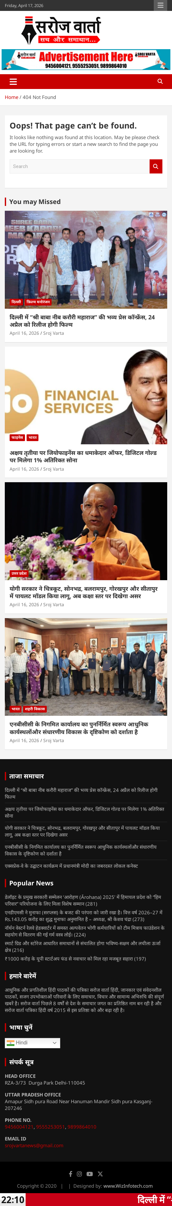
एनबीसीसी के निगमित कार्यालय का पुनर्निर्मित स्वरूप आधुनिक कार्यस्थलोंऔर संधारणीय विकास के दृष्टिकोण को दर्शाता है (79, 727)
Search (156, 166)
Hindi (17, 1043)
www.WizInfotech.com (128, 1186)
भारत (33, 437)
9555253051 (50, 1126)
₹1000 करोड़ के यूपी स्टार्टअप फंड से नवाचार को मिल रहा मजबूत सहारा (69, 958)
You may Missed (35, 201)
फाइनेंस (17, 437)
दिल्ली (16, 302)
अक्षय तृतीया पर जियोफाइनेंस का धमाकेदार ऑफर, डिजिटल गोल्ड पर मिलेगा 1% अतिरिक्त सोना (83, 456)
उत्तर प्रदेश (19, 573)
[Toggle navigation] (13, 81)
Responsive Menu (160, 5)
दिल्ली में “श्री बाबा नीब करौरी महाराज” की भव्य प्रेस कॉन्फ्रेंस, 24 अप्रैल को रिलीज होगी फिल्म (82, 320)
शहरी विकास (35, 709)
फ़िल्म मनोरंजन (38, 302)
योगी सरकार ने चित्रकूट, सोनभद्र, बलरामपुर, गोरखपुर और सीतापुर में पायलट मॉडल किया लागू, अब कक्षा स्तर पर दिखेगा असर (84, 592)
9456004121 (19, 1126)
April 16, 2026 (24, 333)
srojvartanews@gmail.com (34, 1145)
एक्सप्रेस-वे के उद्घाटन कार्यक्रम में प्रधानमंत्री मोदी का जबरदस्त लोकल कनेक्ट (71, 866)
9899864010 (82, 1126)
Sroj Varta (53, 333)
